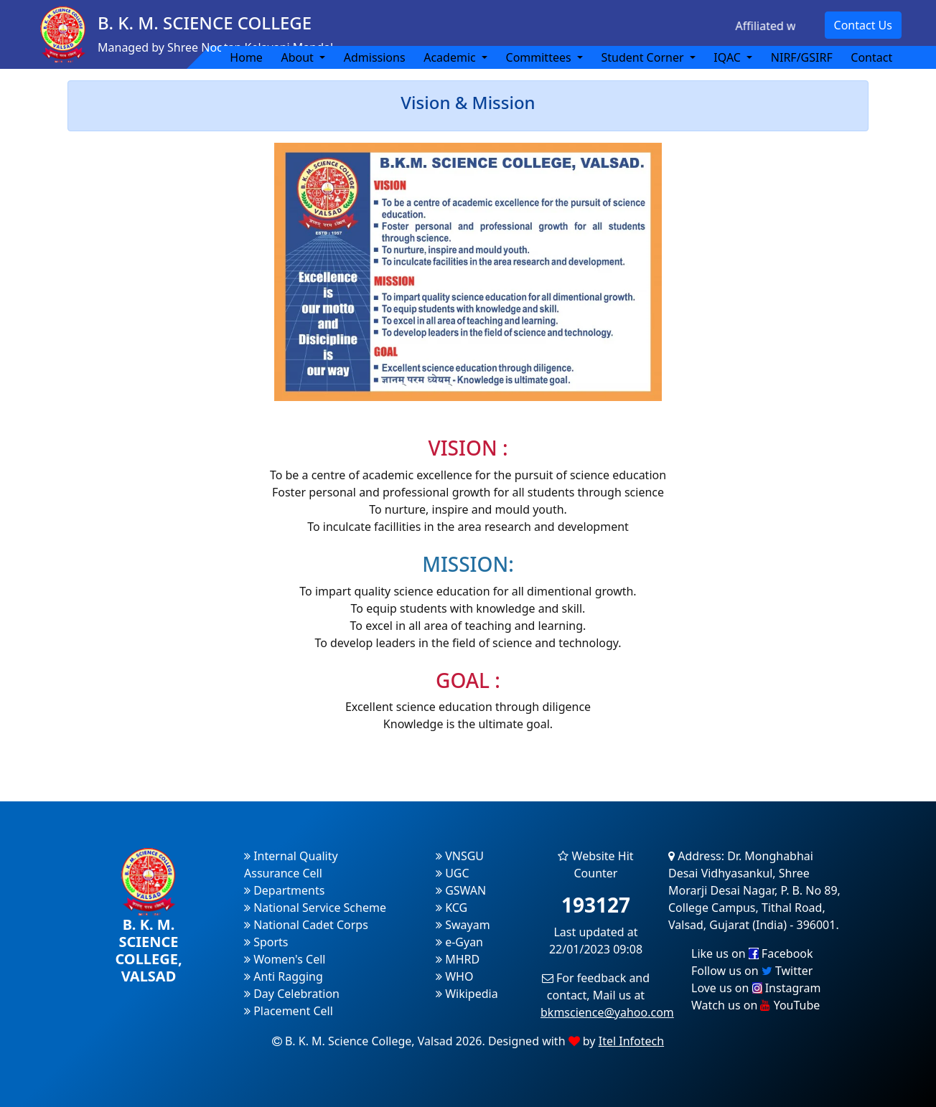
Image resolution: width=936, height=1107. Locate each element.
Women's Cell (284, 959)
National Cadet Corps (306, 925)
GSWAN (461, 890)
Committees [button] (540, 57)
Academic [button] (451, 57)
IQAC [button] (728, 57)
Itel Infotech (631, 1041)
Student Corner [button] (643, 57)
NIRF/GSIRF (802, 57)
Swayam (463, 925)
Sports (266, 942)
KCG (451, 907)
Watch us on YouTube (755, 1005)
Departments (284, 890)
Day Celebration (292, 994)
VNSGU (460, 856)
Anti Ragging (283, 976)
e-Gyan (459, 942)
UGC (452, 873)
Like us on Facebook (752, 953)
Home (246, 57)
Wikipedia (467, 994)
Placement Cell (288, 1011)
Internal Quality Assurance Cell (291, 864)
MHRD (457, 959)
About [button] (299, 57)
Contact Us (863, 25)
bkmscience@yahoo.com (607, 1012)
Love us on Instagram (755, 988)
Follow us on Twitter (752, 971)
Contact (871, 57)
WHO (454, 976)
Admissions (375, 57)
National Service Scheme (315, 907)
